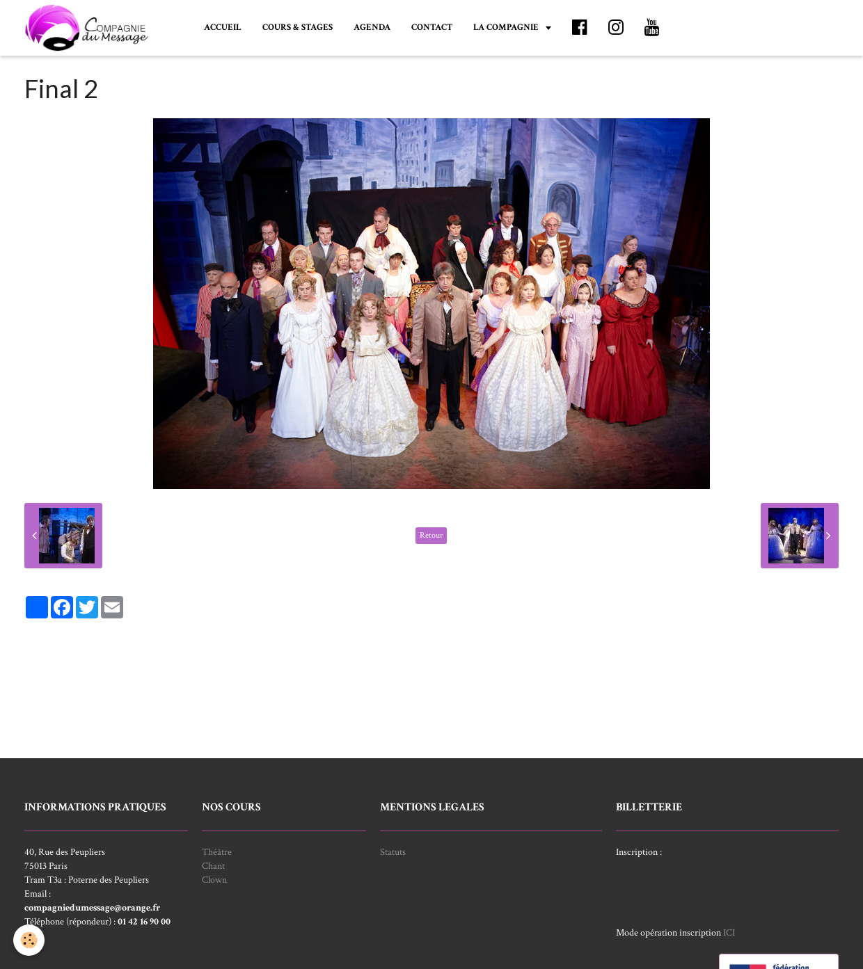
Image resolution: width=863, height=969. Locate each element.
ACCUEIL (223, 27)
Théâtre (217, 852)
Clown (214, 880)
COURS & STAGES (297, 27)
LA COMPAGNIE (507, 27)
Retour (431, 535)
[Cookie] (29, 940)
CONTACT (431, 27)
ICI (729, 933)
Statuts (393, 852)
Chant (213, 866)
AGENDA (372, 27)
